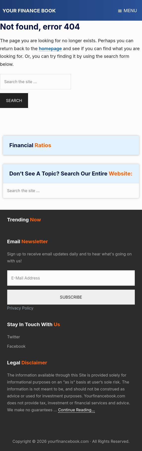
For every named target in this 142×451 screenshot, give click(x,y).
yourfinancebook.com (68, 441)
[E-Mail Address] (71, 278)
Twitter (13, 336)
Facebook (16, 346)
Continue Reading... (76, 410)
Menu (130, 10)
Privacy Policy (20, 308)
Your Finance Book (29, 11)
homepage (50, 48)
